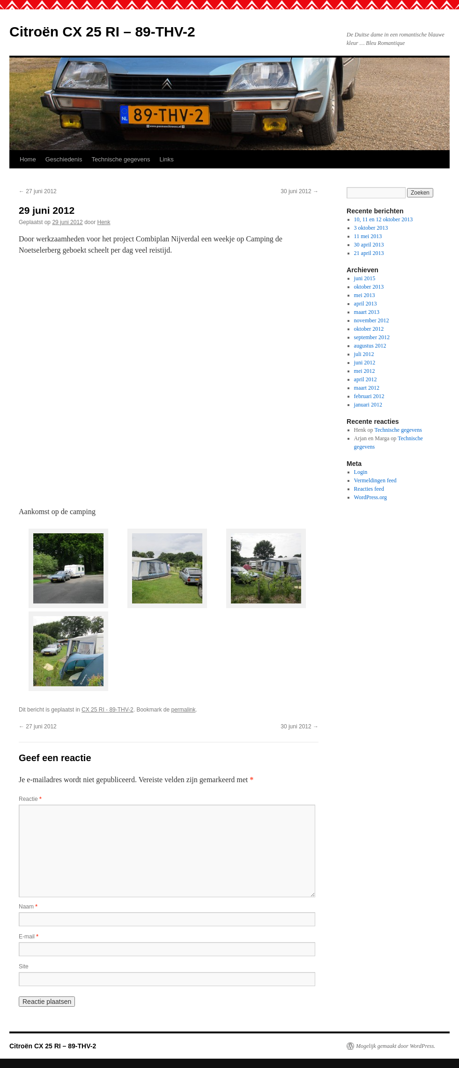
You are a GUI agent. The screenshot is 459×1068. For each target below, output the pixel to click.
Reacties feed (369, 489)
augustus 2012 (370, 345)
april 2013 (365, 303)
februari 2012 (369, 396)
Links (167, 159)
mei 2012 (364, 371)
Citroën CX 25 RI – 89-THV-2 (102, 31)
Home (28, 159)
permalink (183, 709)
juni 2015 (365, 278)
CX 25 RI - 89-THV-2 (107, 709)
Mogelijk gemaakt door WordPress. (395, 1046)
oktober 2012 (369, 329)
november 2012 (371, 320)
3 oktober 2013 (371, 228)
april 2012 (365, 379)
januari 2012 (368, 404)
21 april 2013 (369, 253)
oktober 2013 (369, 286)
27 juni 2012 (38, 191)
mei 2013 (364, 295)
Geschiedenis (63, 159)
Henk (104, 222)
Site (24, 966)
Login (361, 472)
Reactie (30, 799)
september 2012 (372, 337)
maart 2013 (366, 312)
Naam (28, 906)
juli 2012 (364, 354)
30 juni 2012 (299, 191)
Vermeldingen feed (375, 480)
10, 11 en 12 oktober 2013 (383, 219)
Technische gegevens (120, 159)
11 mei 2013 (368, 236)
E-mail (28, 936)
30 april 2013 (369, 244)
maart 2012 (366, 388)
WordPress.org (370, 497)
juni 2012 (365, 362)
